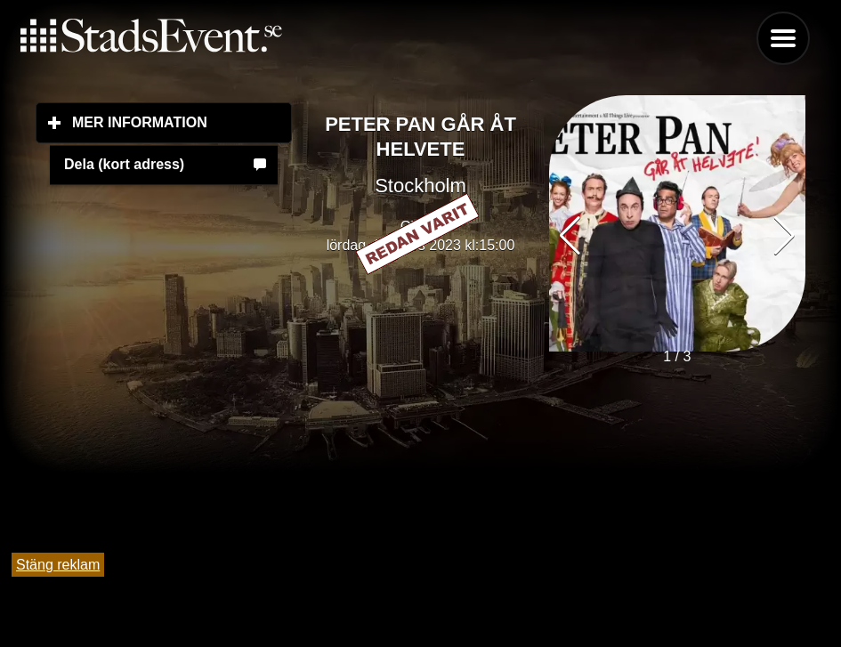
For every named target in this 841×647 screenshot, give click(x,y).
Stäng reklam (58, 564)
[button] (784, 235)
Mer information (182, 122)
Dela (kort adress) (124, 164)
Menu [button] (783, 38)
